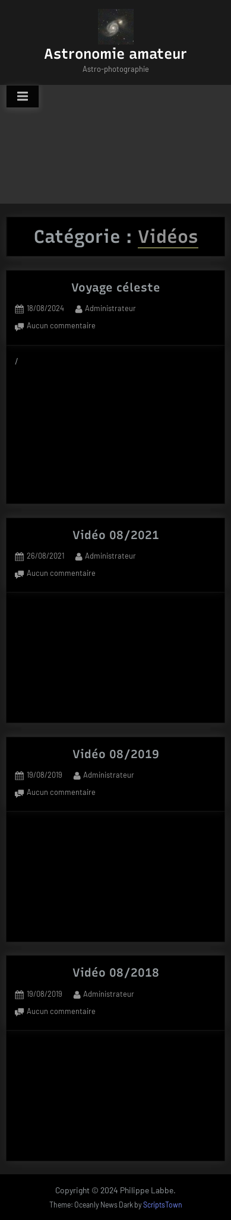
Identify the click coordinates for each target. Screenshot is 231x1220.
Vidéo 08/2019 (115, 754)
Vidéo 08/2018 (115, 972)
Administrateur (110, 307)
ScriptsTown (162, 1204)
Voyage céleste (115, 287)
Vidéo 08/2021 (115, 535)
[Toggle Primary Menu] (22, 97)
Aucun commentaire (61, 326)
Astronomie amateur (115, 53)
